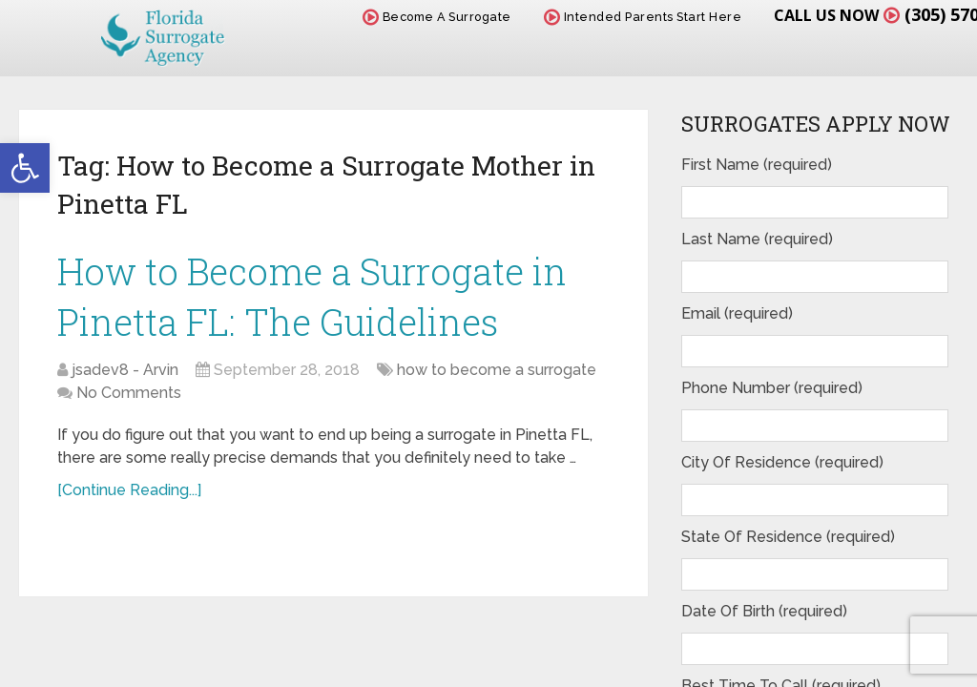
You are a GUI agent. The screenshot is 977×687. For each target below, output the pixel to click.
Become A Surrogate (437, 17)
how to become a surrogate (496, 370)
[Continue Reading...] (129, 490)
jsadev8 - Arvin (125, 370)
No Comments (128, 393)
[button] (25, 168)
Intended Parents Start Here (643, 17)
